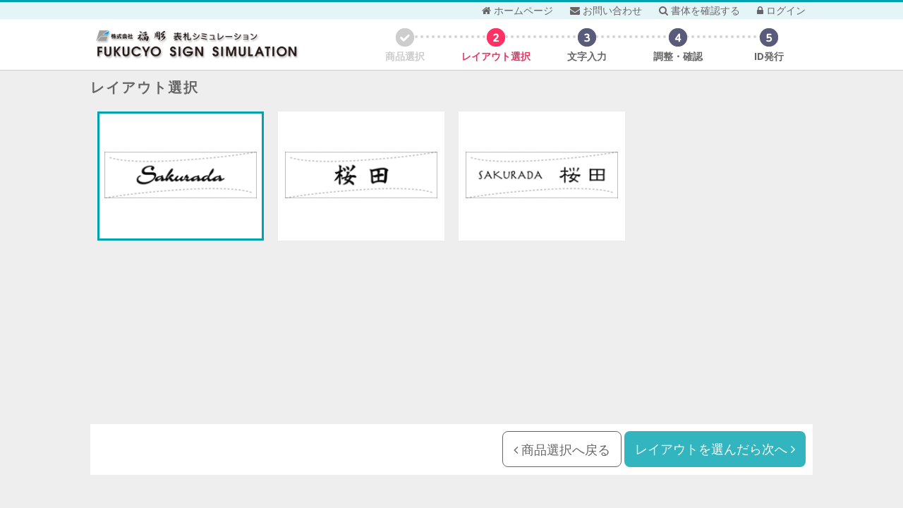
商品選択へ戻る (562, 449)
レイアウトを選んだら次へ (715, 448)
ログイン (781, 10)
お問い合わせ (606, 10)
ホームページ (517, 10)
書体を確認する (699, 10)
